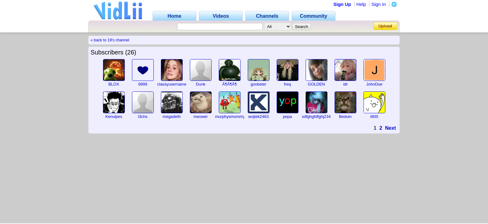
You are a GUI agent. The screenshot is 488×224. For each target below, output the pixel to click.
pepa (287, 116)
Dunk (200, 84)
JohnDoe (374, 84)
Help (361, 4)
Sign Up (342, 4)
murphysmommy (230, 116)
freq (287, 84)
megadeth (172, 116)
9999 (142, 84)
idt (345, 84)
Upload (385, 26)
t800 (374, 116)
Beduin (345, 116)
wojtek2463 (258, 116)
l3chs (142, 116)
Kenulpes (113, 116)
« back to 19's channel (110, 40)
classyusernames (172, 84)
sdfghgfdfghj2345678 (321, 116)
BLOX (113, 84)
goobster (258, 84)
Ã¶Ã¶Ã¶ (229, 84)
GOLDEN (316, 84)
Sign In (378, 4)
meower (200, 116)
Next (390, 128)
